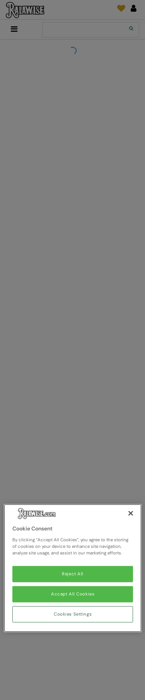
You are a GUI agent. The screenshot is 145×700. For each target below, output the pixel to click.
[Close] (130, 513)
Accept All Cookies (72, 594)
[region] (73, 568)
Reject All (73, 574)
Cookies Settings (73, 614)
